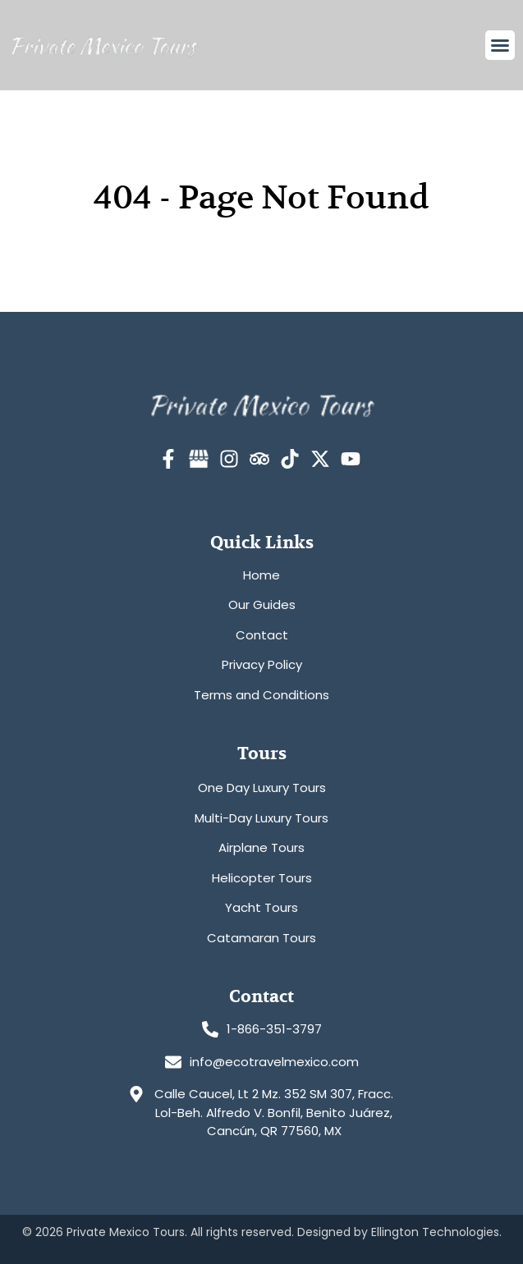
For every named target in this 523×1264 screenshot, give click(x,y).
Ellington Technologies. (436, 1232)
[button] (500, 45)
